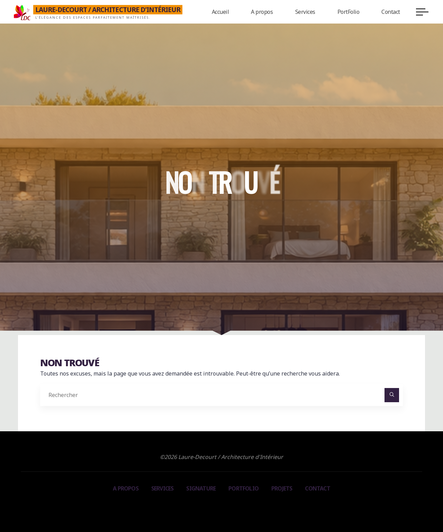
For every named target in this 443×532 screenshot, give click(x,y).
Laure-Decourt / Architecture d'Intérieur (108, 9)
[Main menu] (422, 11)
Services (162, 488)
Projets (281, 488)
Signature (201, 488)
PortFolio (243, 488)
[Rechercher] (392, 395)
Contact (317, 488)
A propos (125, 488)
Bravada (220, 506)
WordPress (252, 506)
